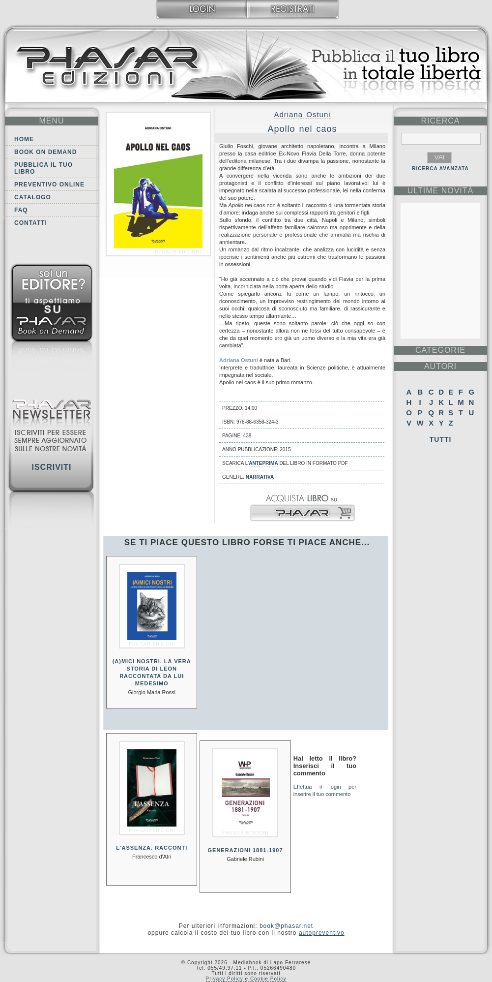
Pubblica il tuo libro (43, 168)
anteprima (263, 463)
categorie (440, 350)
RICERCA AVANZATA (440, 168)
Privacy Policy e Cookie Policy (246, 979)
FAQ (21, 210)
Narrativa (260, 477)
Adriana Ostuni (302, 114)
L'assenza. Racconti (151, 848)
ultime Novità (440, 190)
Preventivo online (49, 184)
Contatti (30, 222)
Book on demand (45, 152)
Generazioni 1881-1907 (245, 850)
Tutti (441, 439)
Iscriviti (51, 467)
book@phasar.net (286, 925)
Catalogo (32, 197)
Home (24, 139)
